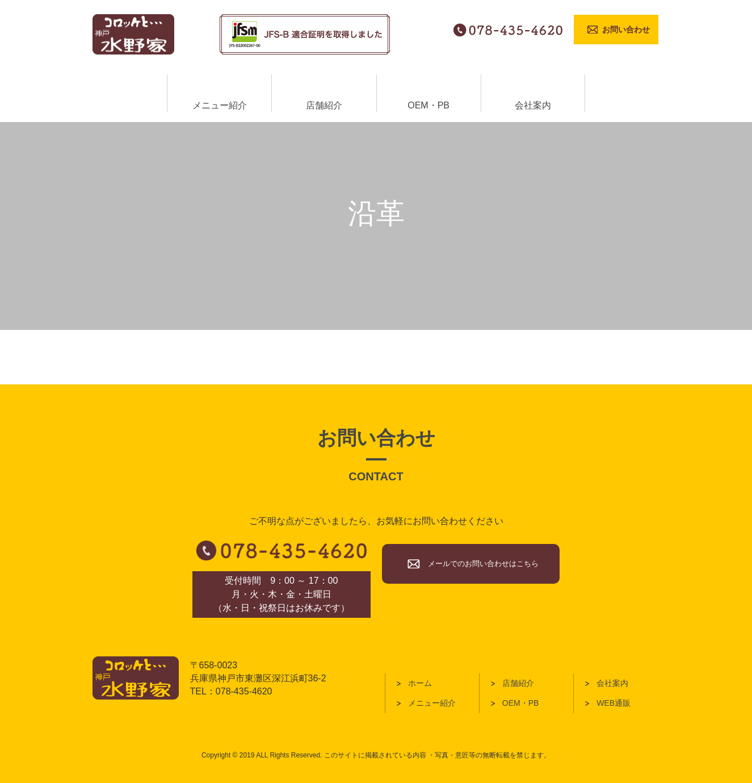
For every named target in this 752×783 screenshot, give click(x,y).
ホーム (420, 683)
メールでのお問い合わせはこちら (483, 563)
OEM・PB (520, 702)
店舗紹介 (518, 683)
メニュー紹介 (432, 702)
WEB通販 (613, 702)
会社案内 (612, 683)
